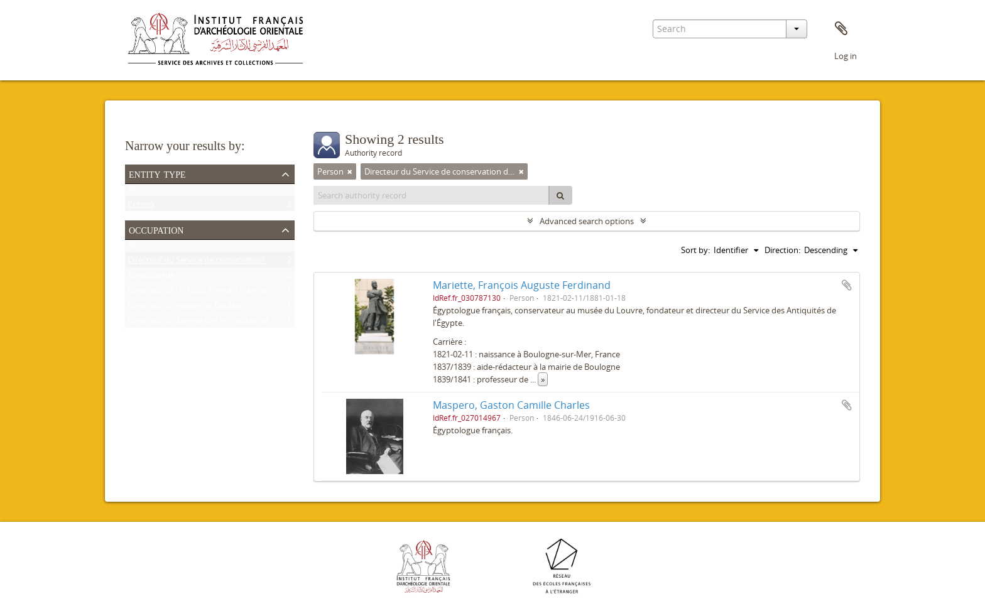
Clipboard (841, 29)
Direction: (782, 250)
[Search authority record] (431, 195)
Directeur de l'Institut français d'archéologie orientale (226, 292)
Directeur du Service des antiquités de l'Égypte (214, 322)
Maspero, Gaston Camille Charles (511, 405)
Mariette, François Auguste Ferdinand (522, 285)
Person (141, 206)
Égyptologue (151, 277)
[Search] (560, 195)
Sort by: (695, 250)
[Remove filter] (349, 171)
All (132, 191)
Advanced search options (587, 221)
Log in (845, 56)
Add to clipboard (847, 285)
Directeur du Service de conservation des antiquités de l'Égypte (245, 262)
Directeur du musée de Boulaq (184, 307)
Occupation (156, 229)
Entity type (157, 173)
